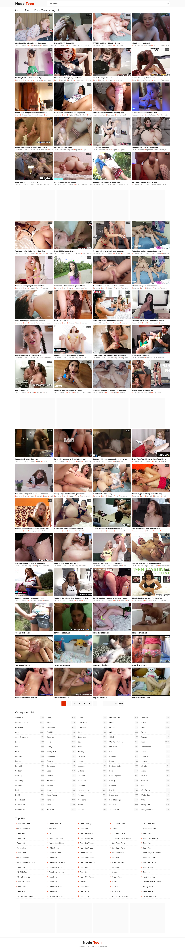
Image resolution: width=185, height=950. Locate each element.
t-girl (155, 722)
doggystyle (157, 253)
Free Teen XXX (149, 824)
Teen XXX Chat (23, 824)
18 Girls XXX (116, 886)
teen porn (84, 896)
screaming (123, 795)
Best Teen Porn (117, 853)
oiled (123, 737)
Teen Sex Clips (86, 824)
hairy (61, 790)
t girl (116, 45)
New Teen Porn (149, 891)
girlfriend (61, 780)
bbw (29, 746)
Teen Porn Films (118, 824)
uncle (155, 751)
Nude (24, 3)
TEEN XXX (84, 882)
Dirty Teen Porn (118, 843)
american (29, 727)
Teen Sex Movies (87, 838)
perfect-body (123, 766)
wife (155, 800)
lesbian (92, 766)
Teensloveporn (86, 853)
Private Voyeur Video (152, 882)
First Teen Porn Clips (26, 862)
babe (164, 184)
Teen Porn (21, 853)
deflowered (29, 809)
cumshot (97, 45)
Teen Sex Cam (55, 853)
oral (30, 45)
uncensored (155, 746)
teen (89, 80)
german (61, 775)
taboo (155, 727)
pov (69, 45)
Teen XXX (21, 833)
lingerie (124, 323)
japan (92, 732)
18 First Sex (54, 848)
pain (123, 751)
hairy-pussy (61, 795)
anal (121, 45)
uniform (155, 756)
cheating (29, 780)
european (61, 727)
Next (121, 703)
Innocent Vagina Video (121, 838)
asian (109, 150)
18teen (114, 872)
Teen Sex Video (86, 848)
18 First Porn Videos (25, 896)
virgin (155, 771)
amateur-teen (29, 722)
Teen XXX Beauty (87, 862)
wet (155, 785)
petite (123, 771)
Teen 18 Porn (148, 867)
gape (61, 771)
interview (92, 727)
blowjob (24, 45)
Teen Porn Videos (150, 838)
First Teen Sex (23, 857)
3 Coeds (114, 828)
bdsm (29, 751)
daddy (86, 45)
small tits (77, 253)
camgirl (29, 766)
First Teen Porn (23, 828)
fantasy (61, 761)
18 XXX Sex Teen (56, 838)
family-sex (61, 751)
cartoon (29, 771)
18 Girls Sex (116, 891)
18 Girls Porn (22, 872)
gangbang (61, 766)
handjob (123, 600)
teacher (155, 737)
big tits (140, 45)
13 (110, 703)
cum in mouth (77, 45)
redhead (123, 785)
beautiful (29, 756)
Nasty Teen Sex (55, 824)
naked (92, 804)
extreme (61, 737)
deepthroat (29, 800)
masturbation (151, 115)
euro (61, 722)
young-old (155, 804)
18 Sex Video (116, 877)
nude (123, 722)
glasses (61, 785)
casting (29, 775)
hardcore (102, 80)
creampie (45, 45)
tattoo (155, 732)
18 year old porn (56, 896)
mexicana (92, 800)
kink (92, 746)
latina (92, 761)
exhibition (61, 732)
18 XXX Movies (117, 862)
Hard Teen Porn (149, 877)
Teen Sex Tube (23, 882)
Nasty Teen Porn (150, 896)
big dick (155, 45)
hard (61, 804)
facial (51, 150)
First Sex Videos (118, 833)
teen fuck (84, 886)
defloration (29, 804)
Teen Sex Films (86, 833)
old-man (123, 746)
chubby (29, 785)
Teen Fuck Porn (149, 857)
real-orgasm (123, 775)
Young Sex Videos (56, 843)
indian (92, 717)
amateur (37, 45)
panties (123, 756)
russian (123, 790)
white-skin (155, 795)
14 (116, 703)
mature (92, 795)
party (123, 761)
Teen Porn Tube (55, 867)
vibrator (155, 766)
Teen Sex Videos (87, 843)
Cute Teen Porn (118, 848)
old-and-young (123, 742)
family (61, 746)
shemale (155, 717)
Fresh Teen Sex (149, 828)
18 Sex (114, 882)
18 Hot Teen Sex (24, 877)
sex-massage (123, 800)
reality (123, 780)
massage (92, 785)
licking (92, 771)
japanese (92, 737)
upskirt (155, 761)
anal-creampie (29, 737)
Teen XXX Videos (87, 877)
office (123, 727)
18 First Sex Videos (119, 896)
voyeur (155, 775)
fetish (47, 115)
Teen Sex (21, 838)
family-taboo (61, 756)
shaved (123, 804)
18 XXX (52, 833)
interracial (38, 80)
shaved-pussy (123, 809)
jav (92, 742)
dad (29, 790)
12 (105, 703)
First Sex (52, 828)
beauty (29, 761)
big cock (148, 45)
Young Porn (22, 848)
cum (17, 45)
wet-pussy (155, 790)
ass (51, 45)
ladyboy (92, 756)
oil (123, 732)
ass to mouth (48, 80)
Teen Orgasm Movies (152, 853)
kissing (92, 751)
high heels (149, 150)
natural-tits (123, 717)
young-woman (155, 809)
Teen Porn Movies (56, 872)
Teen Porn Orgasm (57, 862)
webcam (155, 780)
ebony (61, 717)
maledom (92, 780)
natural (92, 809)
